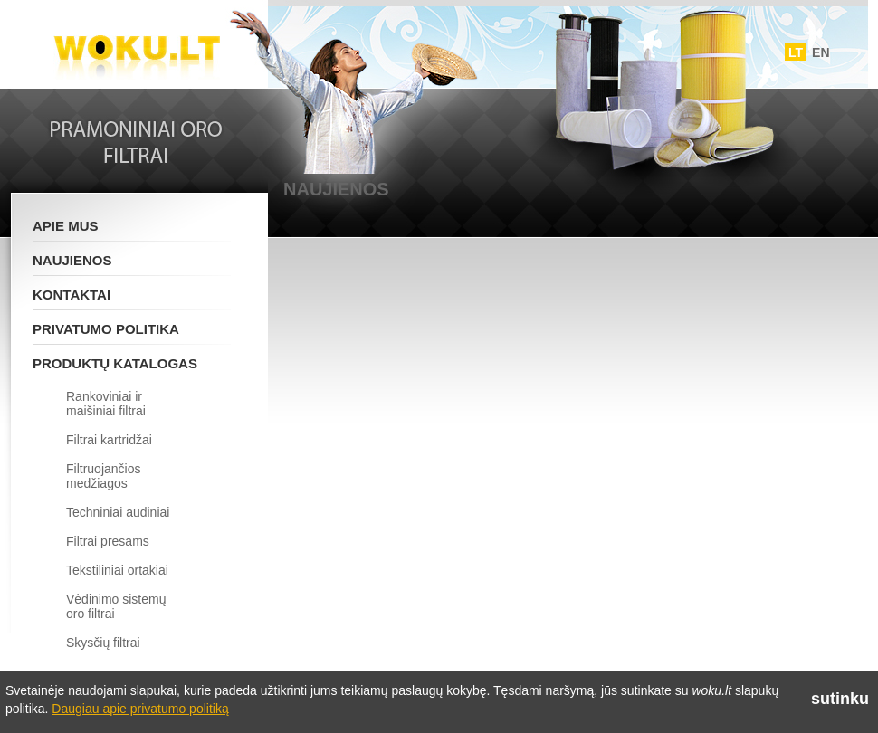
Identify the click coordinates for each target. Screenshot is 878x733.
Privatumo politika (106, 329)
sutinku (840, 699)
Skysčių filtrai (103, 642)
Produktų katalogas (115, 363)
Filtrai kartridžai (109, 440)
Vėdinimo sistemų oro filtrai (116, 606)
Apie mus (66, 225)
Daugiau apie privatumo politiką (140, 708)
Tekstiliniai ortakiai (117, 570)
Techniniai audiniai (117, 512)
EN (820, 52)
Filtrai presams (107, 541)
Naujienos (72, 260)
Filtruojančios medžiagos (103, 476)
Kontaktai (71, 294)
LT (795, 52)
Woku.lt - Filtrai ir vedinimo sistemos (136, 48)
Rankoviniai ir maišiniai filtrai (106, 403)
